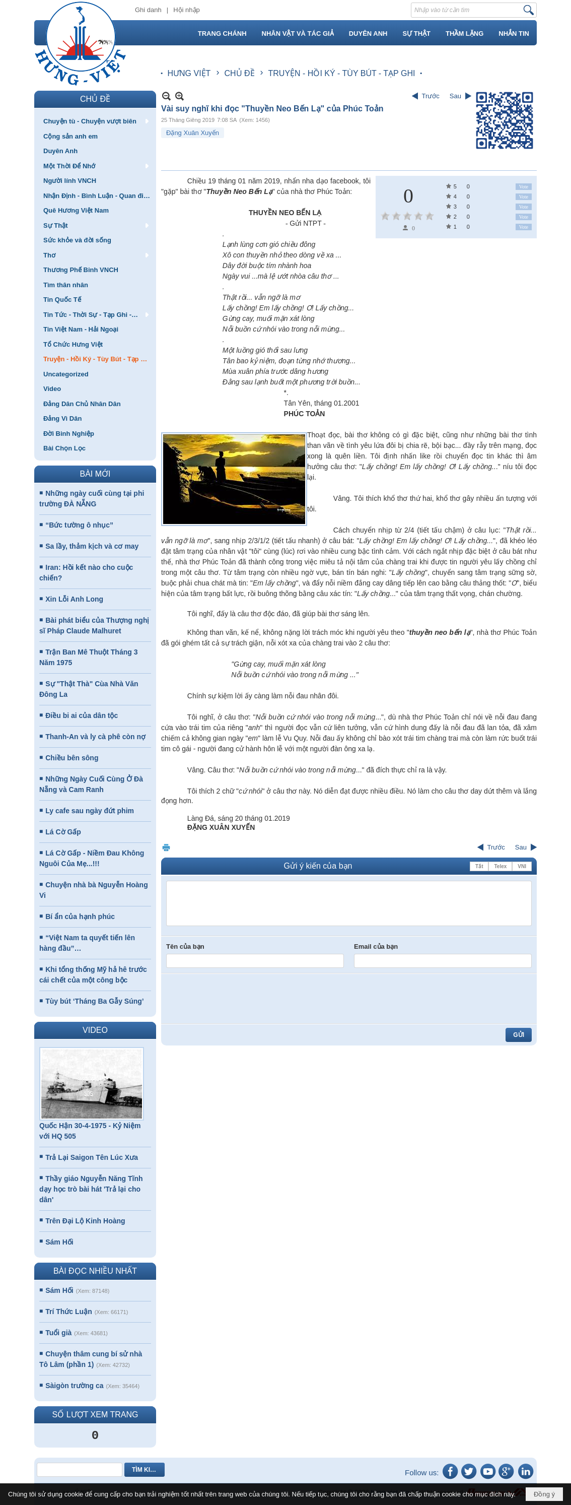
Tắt (479, 866)
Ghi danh (148, 10)
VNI (522, 866)
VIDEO (95, 1030)
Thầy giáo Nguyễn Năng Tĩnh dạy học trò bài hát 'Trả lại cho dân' (91, 1189)
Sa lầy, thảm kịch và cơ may (91, 546)
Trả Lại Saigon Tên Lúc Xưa (91, 1157)
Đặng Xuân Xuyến (192, 133)
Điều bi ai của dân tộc (81, 715)
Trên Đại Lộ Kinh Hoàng (85, 1221)
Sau (455, 96)
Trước (431, 96)
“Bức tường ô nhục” (79, 525)
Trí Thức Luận (68, 1311)
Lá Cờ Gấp (63, 832)
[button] (95, 120)
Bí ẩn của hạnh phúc (80, 916)
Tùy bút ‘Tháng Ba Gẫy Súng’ (94, 1001)
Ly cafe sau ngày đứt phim (89, 811)
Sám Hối (59, 1242)
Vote (523, 186)
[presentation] (242, 998)
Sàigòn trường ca (74, 1386)
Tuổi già (58, 1333)
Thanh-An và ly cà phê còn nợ (95, 737)
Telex (500, 866)
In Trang (166, 847)
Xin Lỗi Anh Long (74, 599)
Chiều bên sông (71, 758)
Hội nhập (186, 10)
